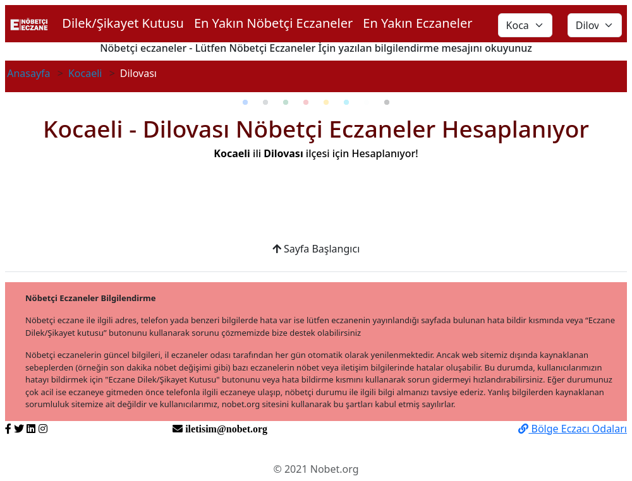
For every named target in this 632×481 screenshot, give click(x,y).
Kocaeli (85, 73)
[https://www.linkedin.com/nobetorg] (31, 429)
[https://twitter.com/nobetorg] (19, 429)
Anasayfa (28, 73)
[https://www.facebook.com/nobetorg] (8, 429)
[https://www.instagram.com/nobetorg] (43, 429)
